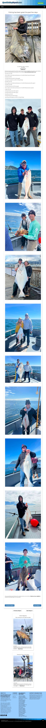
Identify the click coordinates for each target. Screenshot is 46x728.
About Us (14, 696)
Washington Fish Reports (23, 716)
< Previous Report (10, 605)
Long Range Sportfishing (23, 704)
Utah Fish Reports (21, 715)
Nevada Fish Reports (22, 708)
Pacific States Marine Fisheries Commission (35, 695)
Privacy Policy (15, 694)
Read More (20, 648)
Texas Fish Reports (22, 713)
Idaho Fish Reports (22, 703)
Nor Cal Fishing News (22, 710)
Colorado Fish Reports (22, 697)
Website (23, 69)
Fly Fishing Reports (22, 701)
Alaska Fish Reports (22, 695)
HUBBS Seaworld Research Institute (34, 697)
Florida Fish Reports (22, 700)
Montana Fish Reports (22, 706)
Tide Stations (21, 714)
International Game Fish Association (34, 696)
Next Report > (37, 605)
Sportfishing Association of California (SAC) (35, 694)
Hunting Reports (21, 703)
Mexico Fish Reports (22, 705)
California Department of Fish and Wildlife (35, 696)
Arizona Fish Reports (22, 696)
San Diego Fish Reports (22, 712)
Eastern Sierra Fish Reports (23, 698)
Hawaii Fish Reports (22, 702)
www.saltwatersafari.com (30, 72)
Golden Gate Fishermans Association (34, 698)
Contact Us (14, 697)
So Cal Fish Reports (22, 712)
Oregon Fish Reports (22, 711)
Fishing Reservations (22, 699)
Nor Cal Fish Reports (22, 709)
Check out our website (35, 596)
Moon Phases (21, 707)
